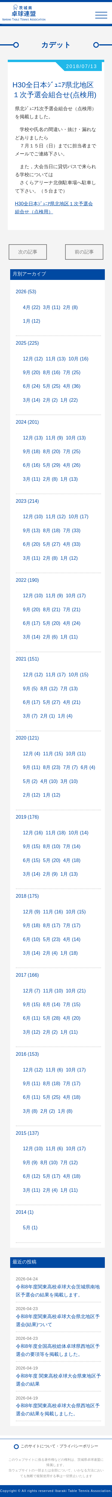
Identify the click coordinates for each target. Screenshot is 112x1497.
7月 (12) (69, 1162)
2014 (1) (25, 1212)
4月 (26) (71, 465)
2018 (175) (27, 896)
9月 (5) (30, 688)
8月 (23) (51, 767)
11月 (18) (56, 832)
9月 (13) (31, 530)
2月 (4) (50, 953)
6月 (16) (31, 465)
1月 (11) (69, 636)
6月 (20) (31, 544)
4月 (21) (71, 702)
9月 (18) (31, 451)
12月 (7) (31, 990)
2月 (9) (50, 874)
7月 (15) (71, 1004)
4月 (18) (71, 860)
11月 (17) (56, 674)
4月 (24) (71, 623)
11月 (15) (53, 753)
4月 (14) (71, 939)
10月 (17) (78, 516)
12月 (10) (33, 516)
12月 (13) (33, 437)
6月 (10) (31, 939)
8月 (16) (51, 372)
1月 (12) (31, 321)
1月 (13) (69, 479)
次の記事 (27, 251)
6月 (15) (31, 860)
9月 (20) (31, 372)
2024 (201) (27, 422)
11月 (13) (56, 358)
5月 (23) (51, 939)
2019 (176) (27, 817)
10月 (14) (78, 832)
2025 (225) (27, 343)
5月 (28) (51, 1018)
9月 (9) (30, 1162)
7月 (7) (70, 767)
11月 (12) (56, 516)
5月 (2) (30, 781)
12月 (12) (33, 358)
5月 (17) (51, 1176)
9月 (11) (31, 767)
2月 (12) (31, 795)
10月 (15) (78, 674)
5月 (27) (51, 544)
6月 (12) (31, 1176)
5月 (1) (30, 1227)
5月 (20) (51, 623)
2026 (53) (26, 291)
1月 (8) (65, 1111)
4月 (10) (49, 781)
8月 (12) (49, 688)
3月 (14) (31, 400)
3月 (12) (31, 1032)
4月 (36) (71, 386)
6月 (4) (88, 767)
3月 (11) (51, 307)
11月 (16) (53, 911)
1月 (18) (69, 953)
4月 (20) (71, 1018)
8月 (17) (51, 925)
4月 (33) (71, 544)
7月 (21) (71, 609)
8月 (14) (51, 1004)
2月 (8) (70, 307)
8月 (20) (51, 451)
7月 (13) (69, 688)
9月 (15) (31, 846)
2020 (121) (27, 737)
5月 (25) (51, 386)
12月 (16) (33, 832)
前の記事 (84, 251)
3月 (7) (30, 715)
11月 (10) (53, 990)
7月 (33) (71, 530)
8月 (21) (51, 609)
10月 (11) (76, 753)
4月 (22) (31, 307)
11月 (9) (54, 437)
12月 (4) (31, 753)
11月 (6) (54, 1069)
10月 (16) (78, 358)
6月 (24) (31, 386)
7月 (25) (71, 372)
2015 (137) (27, 1133)
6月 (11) (31, 1018)
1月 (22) (69, 400)
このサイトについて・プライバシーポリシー (59, 1446)
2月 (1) (47, 715)
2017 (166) (27, 975)
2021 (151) (27, 658)
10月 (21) (76, 990)
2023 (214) (27, 501)
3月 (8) (30, 1111)
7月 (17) (71, 925)
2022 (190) (27, 580)
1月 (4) (65, 715)
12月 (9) (31, 911)
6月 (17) (31, 623)
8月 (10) (51, 846)
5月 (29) (51, 465)
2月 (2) (50, 400)
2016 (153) (27, 1054)
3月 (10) (69, 781)
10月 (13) (76, 437)
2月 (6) (50, 636)
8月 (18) (51, 530)
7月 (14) (71, 846)
